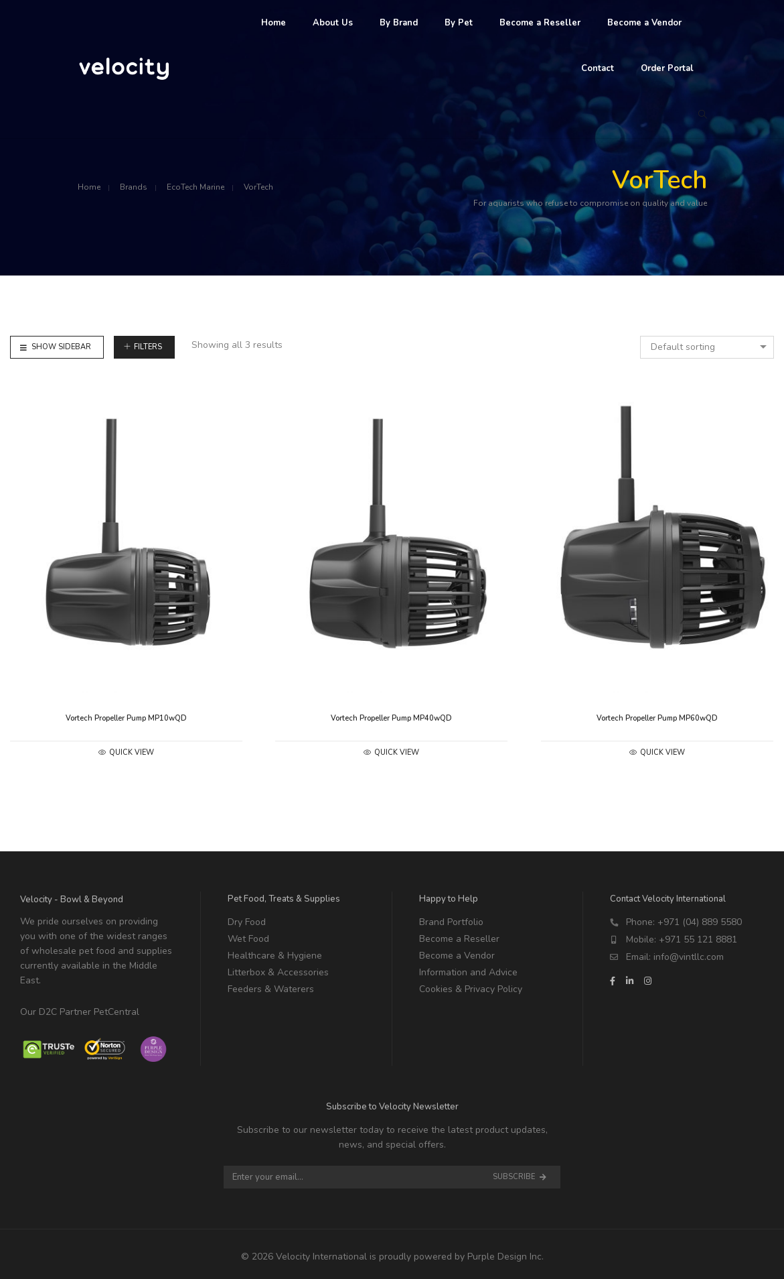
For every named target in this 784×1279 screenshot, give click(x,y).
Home (89, 187)
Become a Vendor (457, 955)
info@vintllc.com (688, 957)
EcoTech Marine (195, 187)
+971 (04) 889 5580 (699, 922)
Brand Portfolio (451, 922)
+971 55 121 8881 (698, 939)
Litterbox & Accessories (278, 972)
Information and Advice (468, 972)
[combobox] (707, 347)
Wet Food (248, 938)
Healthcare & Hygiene (275, 955)
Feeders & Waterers (271, 989)
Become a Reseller (459, 938)
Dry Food (247, 922)
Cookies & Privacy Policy (470, 989)
